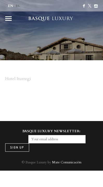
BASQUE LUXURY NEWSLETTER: (51, 131)
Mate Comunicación (66, 162)
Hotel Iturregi (18, 79)
